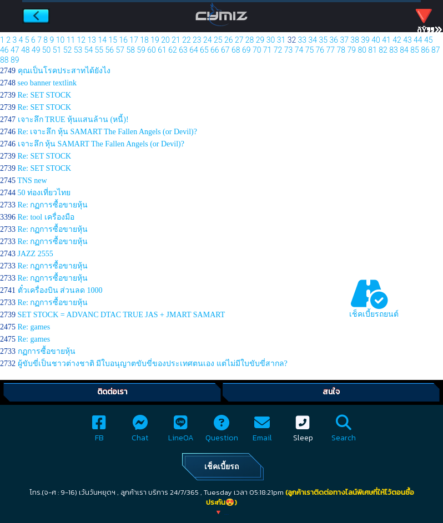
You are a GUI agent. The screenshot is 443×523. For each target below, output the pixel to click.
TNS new (32, 180)
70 (257, 49)
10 (60, 39)
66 (214, 49)
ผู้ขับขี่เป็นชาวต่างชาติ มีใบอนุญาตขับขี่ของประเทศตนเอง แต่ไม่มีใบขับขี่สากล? (153, 363)
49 (36, 49)
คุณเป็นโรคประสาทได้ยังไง (64, 71)
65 (204, 49)
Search (343, 432)
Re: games (34, 327)
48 (25, 49)
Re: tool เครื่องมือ (46, 217)
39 (365, 39)
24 (207, 39)
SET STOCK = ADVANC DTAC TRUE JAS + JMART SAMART (121, 315)
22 (186, 39)
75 (309, 49)
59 (141, 49)
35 (323, 39)
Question (221, 432)
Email (262, 432)
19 (154, 39)
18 (144, 39)
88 (4, 59)
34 (313, 39)
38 (354, 39)
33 (302, 39)
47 (15, 49)
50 (46, 49)
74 (299, 49)
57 (119, 49)
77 (330, 49)
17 (133, 39)
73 (288, 49)
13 (92, 39)
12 (81, 39)
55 (99, 49)
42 (396, 39)
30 (270, 39)
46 (4, 49)
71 (267, 49)
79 (351, 49)
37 (344, 39)
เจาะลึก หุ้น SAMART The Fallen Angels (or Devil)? (101, 144)
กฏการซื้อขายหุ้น (46, 351)
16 (123, 39)
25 (218, 39)
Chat (140, 432)
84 (404, 49)
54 (88, 49)
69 (246, 49)
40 (375, 39)
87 (435, 49)
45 (428, 39)
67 (225, 49)
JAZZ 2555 (35, 254)
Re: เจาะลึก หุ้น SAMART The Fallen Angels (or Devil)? (107, 132)
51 (57, 49)
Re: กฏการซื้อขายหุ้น (53, 205)
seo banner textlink (47, 83)
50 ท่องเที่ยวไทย (44, 193)
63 (183, 49)
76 (320, 49)
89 (15, 59)
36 (333, 39)
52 (67, 49)
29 (260, 39)
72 (278, 49)
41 (386, 39)
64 (193, 49)
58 (130, 49)
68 (235, 49)
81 (372, 49)
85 (414, 49)
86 (425, 49)
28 (249, 39)
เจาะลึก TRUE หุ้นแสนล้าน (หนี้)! (73, 119)
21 (176, 39)
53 (78, 49)
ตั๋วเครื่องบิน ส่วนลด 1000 (60, 290)
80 (362, 49)
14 (102, 39)
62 (172, 49)
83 (393, 49)
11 (71, 39)
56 (109, 49)
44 (418, 39)
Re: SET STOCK (45, 95)
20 (165, 39)
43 (407, 39)
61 (162, 49)
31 (281, 39)
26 (228, 39)
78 (341, 49)
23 (197, 39)
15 (112, 39)
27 (239, 39)
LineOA (181, 432)
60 (151, 49)
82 (383, 49)
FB (99, 432)
